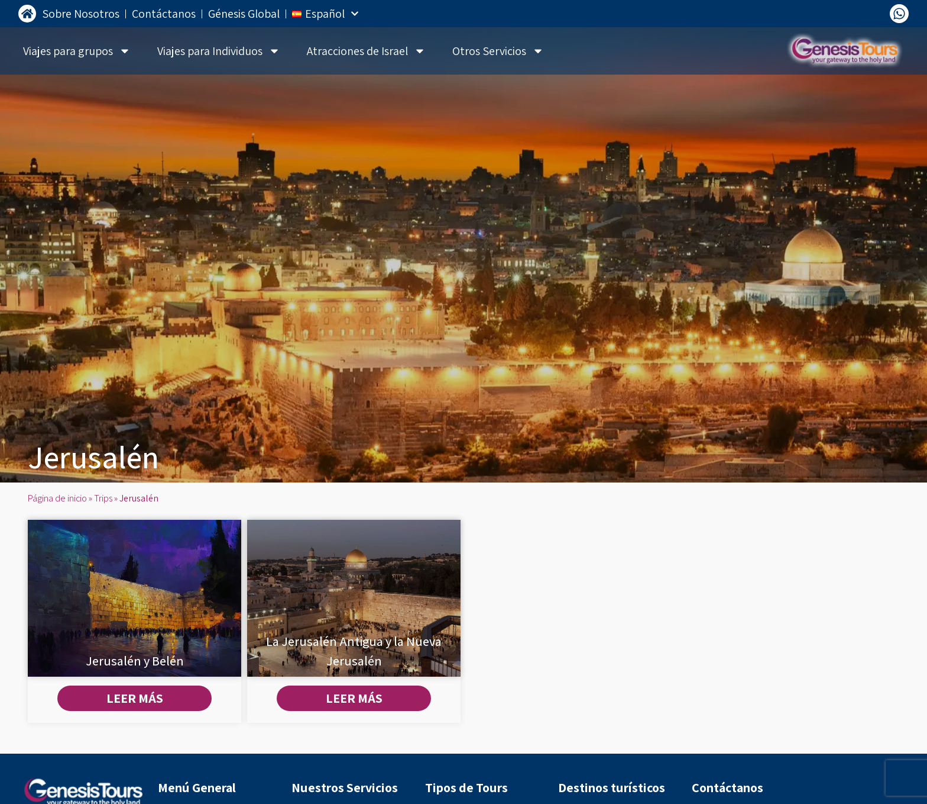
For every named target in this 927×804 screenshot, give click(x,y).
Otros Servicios (498, 51)
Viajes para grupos (77, 51)
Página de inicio (57, 498)
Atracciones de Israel (366, 51)
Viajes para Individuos (218, 51)
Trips (103, 498)
